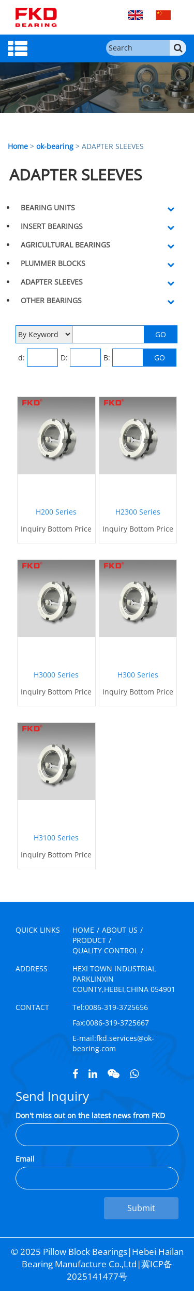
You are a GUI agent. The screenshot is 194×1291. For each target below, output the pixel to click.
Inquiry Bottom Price (56, 529)
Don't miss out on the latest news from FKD (90, 1115)
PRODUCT (89, 940)
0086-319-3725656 (116, 1007)
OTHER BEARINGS (51, 300)
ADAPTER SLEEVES (52, 282)
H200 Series (56, 512)
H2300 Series (137, 512)
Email (25, 1159)
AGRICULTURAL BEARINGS (65, 245)
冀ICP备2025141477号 (119, 1270)
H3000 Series (56, 675)
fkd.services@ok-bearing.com (113, 1043)
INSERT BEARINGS (52, 226)
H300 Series (137, 675)
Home (18, 146)
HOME (83, 930)
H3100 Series (56, 837)
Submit (141, 1208)
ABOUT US (120, 930)
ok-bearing (54, 146)
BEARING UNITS (48, 207)
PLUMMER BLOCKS (53, 263)
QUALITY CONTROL (105, 950)
